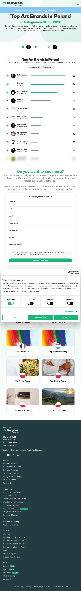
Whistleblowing (9, 576)
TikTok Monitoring (10, 518)
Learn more (62, 10)
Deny (15, 317)
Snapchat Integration (15, 509)
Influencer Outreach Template (14, 544)
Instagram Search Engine (12, 477)
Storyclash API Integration (13, 512)
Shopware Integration (11, 505)
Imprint (27, 587)
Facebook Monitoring (11, 522)
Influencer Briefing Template (13, 541)
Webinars (6, 534)
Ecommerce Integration (12, 492)
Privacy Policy (18, 587)
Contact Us (7, 579)
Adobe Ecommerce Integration (14, 499)
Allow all (66, 317)
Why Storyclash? (9, 480)
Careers (9, 566)
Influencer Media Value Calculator (15, 547)
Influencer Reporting (10, 470)
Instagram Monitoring (11, 515)
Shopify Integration (10, 496)
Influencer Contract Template (14, 537)
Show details (69, 311)
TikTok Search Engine (11, 473)
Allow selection (40, 317)
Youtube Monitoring (10, 525)
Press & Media (8, 569)
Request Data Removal (11, 557)
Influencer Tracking (10, 463)
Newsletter (11, 573)
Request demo (8, 483)
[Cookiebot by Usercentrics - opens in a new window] (69, 272)
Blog (5, 550)
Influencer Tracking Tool (12, 467)
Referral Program (9, 554)
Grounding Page (37, 587)
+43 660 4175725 (10, 446)
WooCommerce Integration (13, 502)
